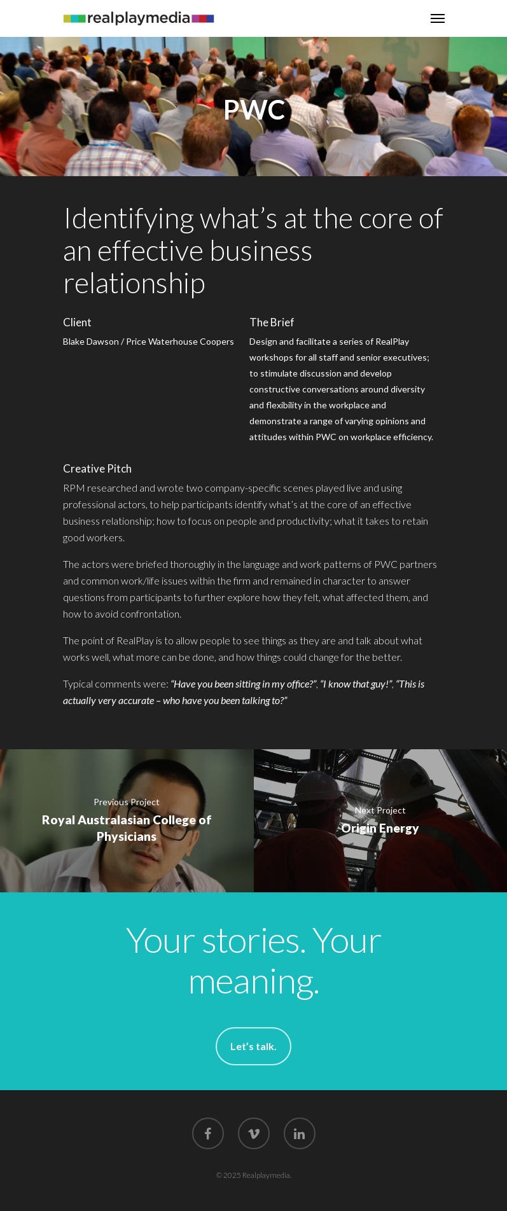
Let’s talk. (253, 1046)
